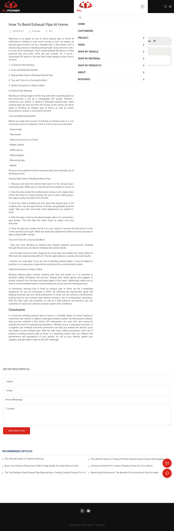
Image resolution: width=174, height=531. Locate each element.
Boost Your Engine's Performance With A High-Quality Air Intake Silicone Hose (42, 466)
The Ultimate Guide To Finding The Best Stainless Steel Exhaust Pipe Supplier (127, 459)
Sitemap (101, 525)
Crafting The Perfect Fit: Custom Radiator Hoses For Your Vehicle (122, 466)
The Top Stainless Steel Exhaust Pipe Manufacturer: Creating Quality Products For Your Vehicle (45, 472)
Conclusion (117, 60)
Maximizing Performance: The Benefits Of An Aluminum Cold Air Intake (124, 472)
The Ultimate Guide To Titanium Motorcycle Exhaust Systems (24, 458)
